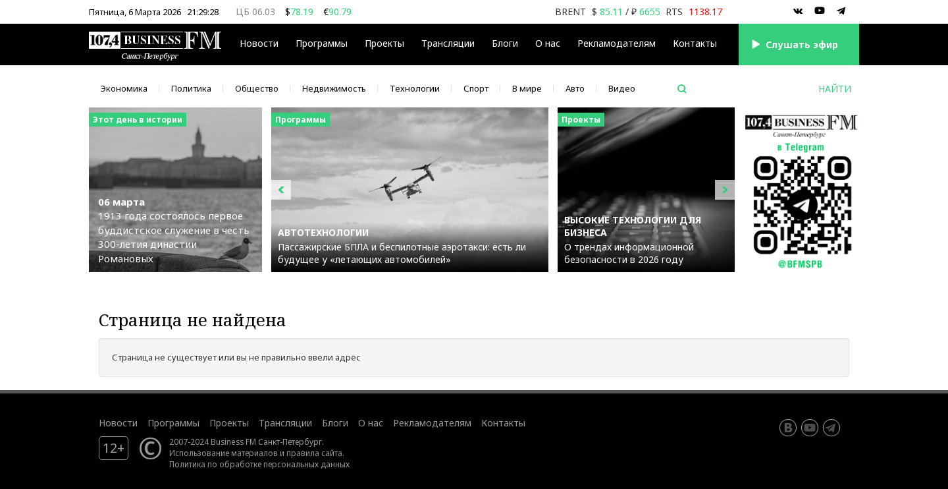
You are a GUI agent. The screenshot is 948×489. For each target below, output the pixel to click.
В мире (527, 88)
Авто (575, 88)
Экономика (124, 88)
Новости (259, 43)
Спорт (475, 88)
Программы (322, 43)
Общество (256, 88)
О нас (547, 43)
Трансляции (448, 43)
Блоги (505, 43)
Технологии (415, 88)
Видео (621, 88)
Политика (191, 88)
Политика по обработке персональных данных (259, 464)
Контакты (695, 43)
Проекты (384, 43)
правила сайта (314, 452)
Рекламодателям (616, 43)
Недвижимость (334, 88)
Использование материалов (223, 452)
